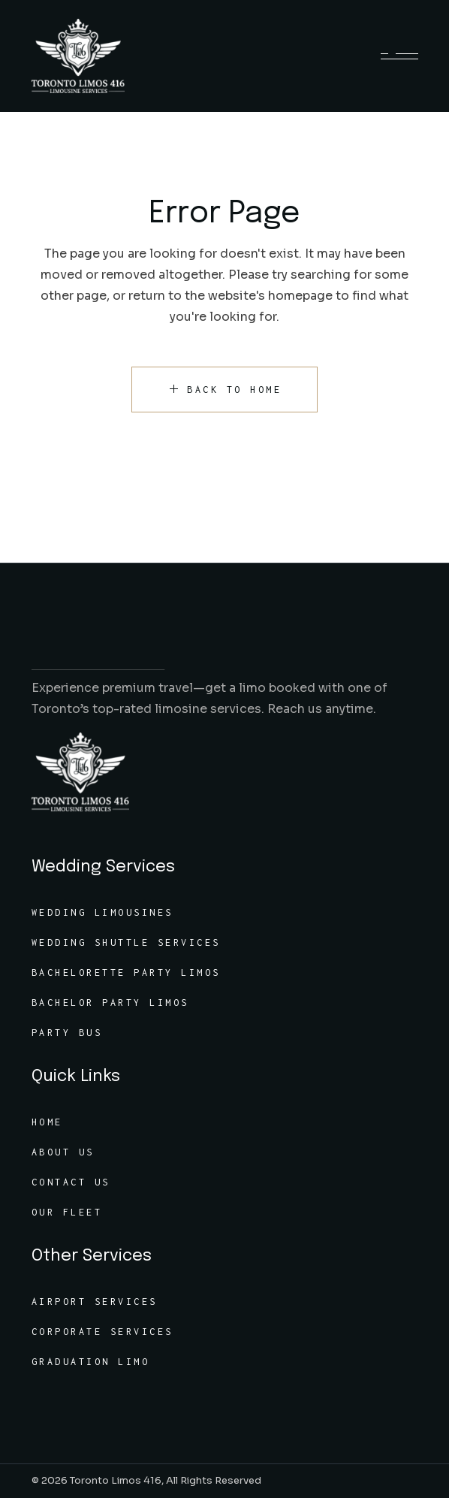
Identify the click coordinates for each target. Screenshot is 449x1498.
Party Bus (67, 1032)
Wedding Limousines (102, 912)
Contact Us (71, 1182)
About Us (63, 1152)
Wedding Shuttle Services (126, 942)
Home (47, 1122)
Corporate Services (102, 1331)
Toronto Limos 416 (115, 1480)
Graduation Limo (91, 1361)
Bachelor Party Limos (110, 1002)
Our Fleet (67, 1212)
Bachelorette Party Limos (126, 972)
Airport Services (95, 1301)
